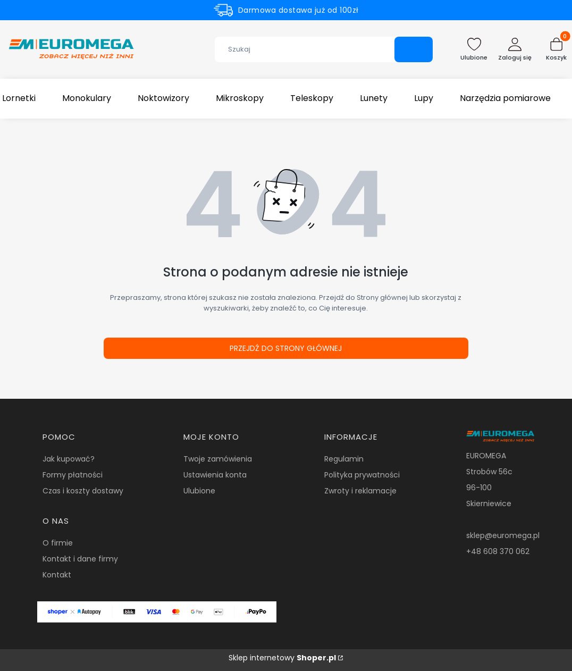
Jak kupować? (69, 459)
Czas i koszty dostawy (83, 490)
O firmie (58, 543)
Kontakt (57, 574)
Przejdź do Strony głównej (286, 348)
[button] (413, 49)
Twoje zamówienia (217, 459)
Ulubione (199, 490)
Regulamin (344, 459)
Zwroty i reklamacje (360, 490)
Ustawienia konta (215, 474)
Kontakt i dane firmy (80, 558)
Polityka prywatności (362, 474)
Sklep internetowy (282, 657)
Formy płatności (73, 474)
